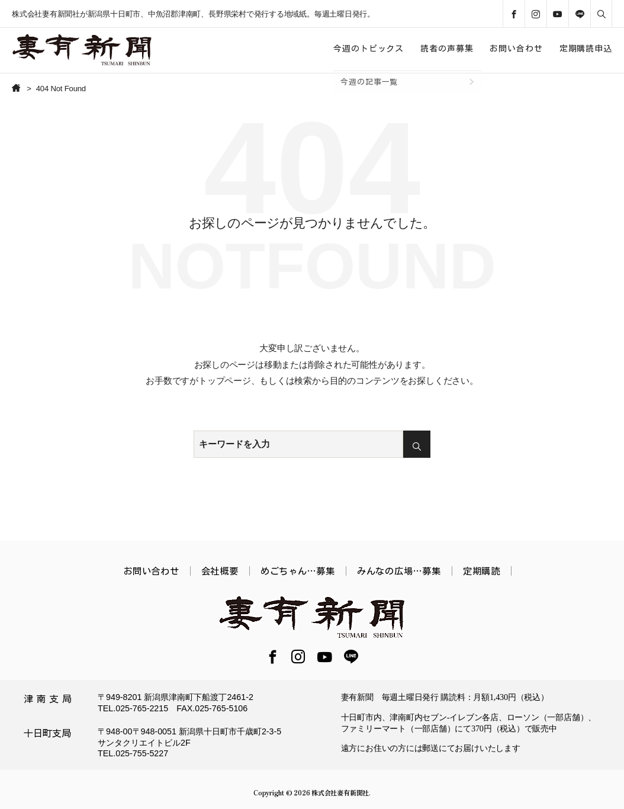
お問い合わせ (516, 48)
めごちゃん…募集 (297, 571)
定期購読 (481, 571)
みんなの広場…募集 (399, 571)
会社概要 (220, 571)
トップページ (224, 380)
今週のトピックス (368, 48)
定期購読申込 (585, 48)
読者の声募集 (446, 48)
